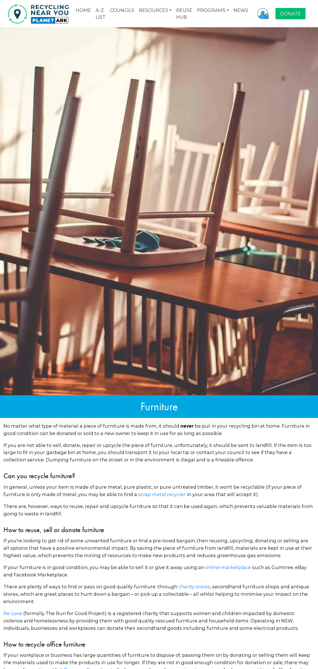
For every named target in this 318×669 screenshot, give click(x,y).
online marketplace (228, 567)
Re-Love (12, 613)
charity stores (194, 586)
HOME (83, 10)
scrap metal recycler (162, 494)
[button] (263, 13)
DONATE (290, 13)
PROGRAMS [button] (211, 10)
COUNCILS (122, 10)
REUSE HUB (184, 13)
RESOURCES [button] (153, 10)
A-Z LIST (101, 13)
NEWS (240, 10)
